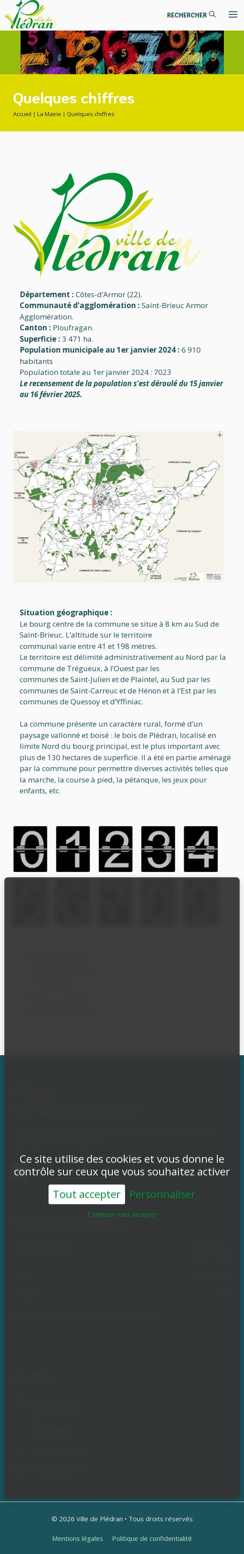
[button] (191, 15)
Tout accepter (87, 1184)
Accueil (22, 114)
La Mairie (49, 114)
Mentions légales (77, 1538)
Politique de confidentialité (152, 1538)
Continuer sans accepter (122, 1204)
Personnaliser (162, 1184)
